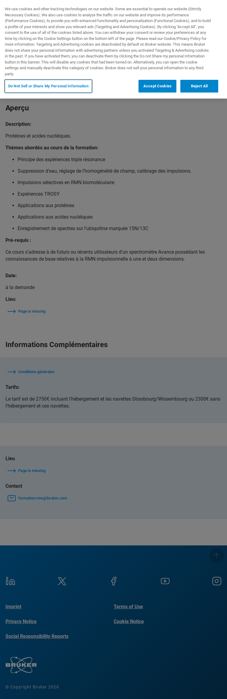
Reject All (199, 86)
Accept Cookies (157, 86)
